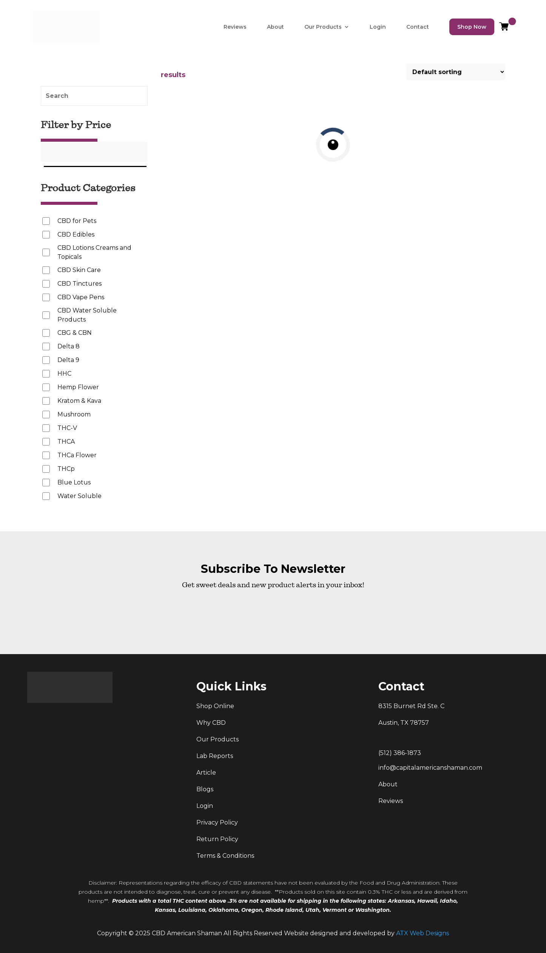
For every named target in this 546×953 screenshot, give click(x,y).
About (275, 26)
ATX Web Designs (422, 933)
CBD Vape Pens (80, 297)
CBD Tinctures (79, 283)
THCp (66, 468)
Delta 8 (68, 346)
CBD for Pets (76, 220)
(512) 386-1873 (399, 753)
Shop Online (215, 706)
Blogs (204, 789)
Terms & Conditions (225, 855)
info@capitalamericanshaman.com (430, 767)
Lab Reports (214, 756)
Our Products (323, 26)
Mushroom (74, 414)
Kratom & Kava (79, 400)
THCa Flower (77, 455)
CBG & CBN (74, 332)
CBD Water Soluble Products (87, 315)
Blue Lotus (74, 482)
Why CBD (211, 722)
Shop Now (471, 26)
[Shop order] (455, 71)
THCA (66, 441)
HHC (64, 373)
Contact (417, 26)
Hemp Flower (78, 387)
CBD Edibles (75, 234)
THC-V (67, 428)
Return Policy (217, 839)
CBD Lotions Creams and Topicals (94, 252)
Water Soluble (79, 496)
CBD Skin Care (79, 270)
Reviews (235, 26)
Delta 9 (68, 360)
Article (206, 772)
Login (378, 26)
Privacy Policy (217, 822)
